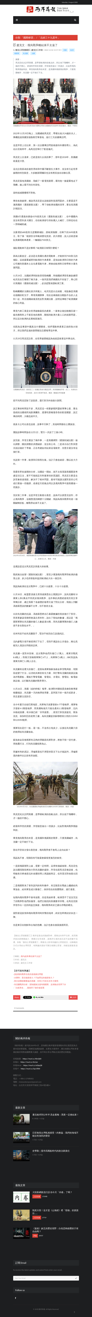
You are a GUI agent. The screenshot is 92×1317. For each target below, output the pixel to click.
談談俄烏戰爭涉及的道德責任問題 (28, 974)
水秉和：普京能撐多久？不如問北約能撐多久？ (34, 978)
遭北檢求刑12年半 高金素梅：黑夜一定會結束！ (55, 1114)
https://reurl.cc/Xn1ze (29, 1062)
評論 (35, 1236)
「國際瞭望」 (28, 37)
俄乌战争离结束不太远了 (31, 956)
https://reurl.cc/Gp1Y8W (30, 1069)
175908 (44, 1196)
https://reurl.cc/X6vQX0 (32, 1059)
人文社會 (36, 1196)
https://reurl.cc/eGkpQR (32, 1065)
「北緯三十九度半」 (49, 37)
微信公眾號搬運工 (23, 50)
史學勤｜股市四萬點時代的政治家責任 (51, 1151)
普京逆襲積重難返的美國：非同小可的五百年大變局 (36, 981)
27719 (44, 1218)
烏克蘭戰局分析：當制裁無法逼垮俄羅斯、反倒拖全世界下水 (40, 984)
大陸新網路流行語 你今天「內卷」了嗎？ (52, 1192)
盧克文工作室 (37, 50)
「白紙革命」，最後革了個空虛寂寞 (29, 988)
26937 (41, 1236)
